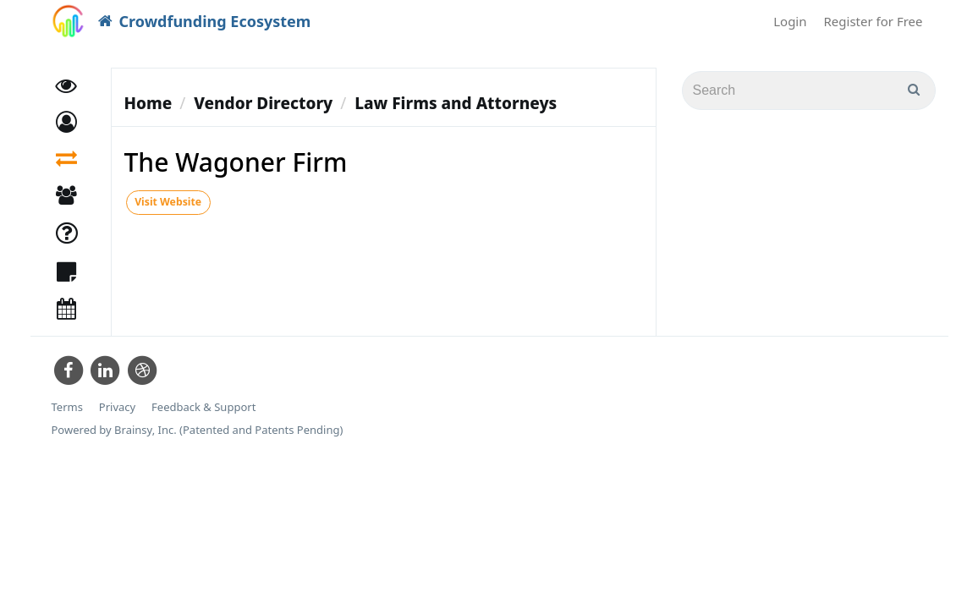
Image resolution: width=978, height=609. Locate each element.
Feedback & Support (203, 418)
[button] (66, 125)
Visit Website (168, 202)
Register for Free (873, 21)
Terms (67, 418)
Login (789, 21)
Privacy (117, 418)
